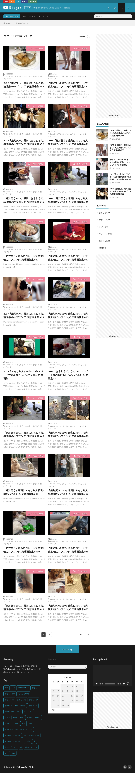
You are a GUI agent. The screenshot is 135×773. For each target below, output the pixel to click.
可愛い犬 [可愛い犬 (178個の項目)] (8, 723)
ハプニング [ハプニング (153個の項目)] (28, 711)
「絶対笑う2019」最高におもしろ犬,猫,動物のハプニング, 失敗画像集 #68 (23, 607)
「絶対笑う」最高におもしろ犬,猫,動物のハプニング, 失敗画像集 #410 (23, 549)
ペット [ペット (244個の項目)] (7, 717)
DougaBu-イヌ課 (26, 767)
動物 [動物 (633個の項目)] (15, 717)
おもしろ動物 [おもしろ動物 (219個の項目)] (10, 694)
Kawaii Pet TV (11, 76)
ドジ (24, 16)
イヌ (18, 2)
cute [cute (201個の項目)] (6, 688)
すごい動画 (103, 226)
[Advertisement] (114, 73)
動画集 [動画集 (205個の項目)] (29, 717)
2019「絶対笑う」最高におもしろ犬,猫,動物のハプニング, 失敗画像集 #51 (68, 142)
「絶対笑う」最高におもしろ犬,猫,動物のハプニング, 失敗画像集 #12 (23, 257)
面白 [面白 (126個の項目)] (13, 753)
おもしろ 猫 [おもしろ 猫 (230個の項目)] (33, 700)
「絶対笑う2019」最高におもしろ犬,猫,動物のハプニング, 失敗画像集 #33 (68, 84)
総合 (6, 2)
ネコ (12, 2)
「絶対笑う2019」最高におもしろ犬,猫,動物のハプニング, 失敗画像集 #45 (23, 200)
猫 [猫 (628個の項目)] (21, 747)
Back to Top (67, 650)
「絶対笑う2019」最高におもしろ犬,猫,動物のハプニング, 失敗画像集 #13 (68, 315)
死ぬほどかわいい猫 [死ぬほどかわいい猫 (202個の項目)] (31, 735)
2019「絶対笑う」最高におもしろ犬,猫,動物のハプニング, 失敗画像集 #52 (23, 142)
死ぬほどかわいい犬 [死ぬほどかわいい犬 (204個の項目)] (12, 735)
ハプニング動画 (37, 48)
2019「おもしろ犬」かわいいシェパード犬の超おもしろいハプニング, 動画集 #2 (68, 375)
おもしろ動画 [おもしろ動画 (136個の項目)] (23, 694)
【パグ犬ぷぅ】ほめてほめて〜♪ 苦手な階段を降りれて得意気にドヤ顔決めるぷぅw (120, 176)
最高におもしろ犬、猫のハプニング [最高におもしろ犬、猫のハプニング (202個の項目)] (18, 729)
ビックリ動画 (104, 240)
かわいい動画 (104, 219)
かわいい (32, 16)
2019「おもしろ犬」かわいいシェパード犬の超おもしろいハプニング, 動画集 (23, 375)
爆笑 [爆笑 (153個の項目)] (28, 741)
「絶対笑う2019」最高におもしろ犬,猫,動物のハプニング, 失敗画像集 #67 (68, 492)
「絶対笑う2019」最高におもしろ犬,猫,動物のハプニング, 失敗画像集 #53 (68, 434)
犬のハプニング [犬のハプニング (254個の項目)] (11, 747)
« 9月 (53, 710)
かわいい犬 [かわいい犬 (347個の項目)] (33, 705)
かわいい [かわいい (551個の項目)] (8, 705)
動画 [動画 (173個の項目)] (21, 717)
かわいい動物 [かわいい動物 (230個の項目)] (20, 705)
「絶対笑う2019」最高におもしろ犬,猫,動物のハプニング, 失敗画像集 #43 (23, 434)
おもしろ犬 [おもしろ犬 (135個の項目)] (21, 700)
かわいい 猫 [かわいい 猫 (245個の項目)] (9, 711)
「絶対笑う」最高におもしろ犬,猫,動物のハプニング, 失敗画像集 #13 (23, 492)
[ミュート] (124, 683)
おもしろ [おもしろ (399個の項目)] (35, 688)
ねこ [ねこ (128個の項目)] (19, 711)
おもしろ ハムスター (24, 76)
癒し (48, 16)
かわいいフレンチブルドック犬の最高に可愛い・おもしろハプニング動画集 (120, 162)
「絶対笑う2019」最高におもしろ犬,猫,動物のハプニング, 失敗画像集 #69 (68, 549)
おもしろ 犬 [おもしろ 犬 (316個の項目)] (9, 700)
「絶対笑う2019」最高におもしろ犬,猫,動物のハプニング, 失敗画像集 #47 (68, 257)
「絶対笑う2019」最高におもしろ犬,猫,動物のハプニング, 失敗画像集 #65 (68, 607)
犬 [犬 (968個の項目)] (34, 741)
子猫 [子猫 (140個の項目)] (23, 723)
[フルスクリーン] (128, 683)
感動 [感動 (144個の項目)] (30, 723)
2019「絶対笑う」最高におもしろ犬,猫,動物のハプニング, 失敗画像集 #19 (23, 315)
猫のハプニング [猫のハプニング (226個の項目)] (31, 747)
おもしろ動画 (104, 212)
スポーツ (33, 2)
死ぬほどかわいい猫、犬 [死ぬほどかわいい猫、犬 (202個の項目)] (14, 741)
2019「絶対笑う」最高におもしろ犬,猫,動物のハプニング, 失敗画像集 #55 (23, 84)
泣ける (41, 16)
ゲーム (24, 2)
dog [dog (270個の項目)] (13, 688)
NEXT (82, 635)
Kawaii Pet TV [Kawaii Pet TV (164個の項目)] (23, 688)
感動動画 (102, 247)
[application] (112, 675)
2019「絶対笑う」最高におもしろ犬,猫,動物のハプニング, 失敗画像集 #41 (68, 200)
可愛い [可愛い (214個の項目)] (37, 717)
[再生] (96, 683)
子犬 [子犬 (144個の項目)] (16, 723)
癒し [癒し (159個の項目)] (6, 753)
